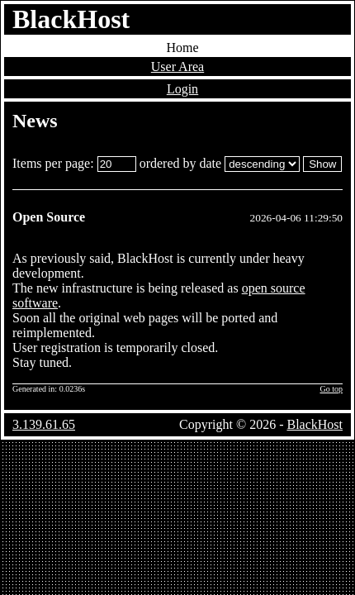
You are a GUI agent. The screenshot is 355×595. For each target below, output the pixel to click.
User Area (177, 67)
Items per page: (74, 163)
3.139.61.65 (43, 424)
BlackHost (71, 19)
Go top (331, 388)
